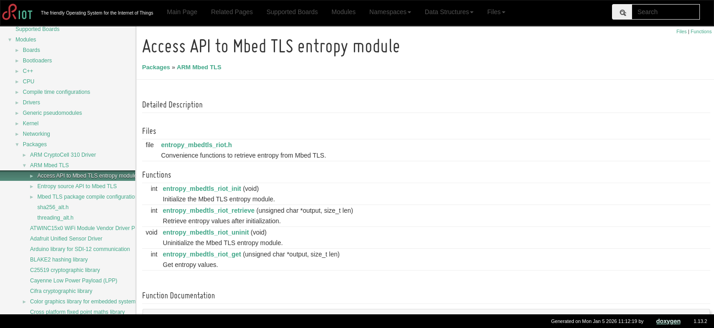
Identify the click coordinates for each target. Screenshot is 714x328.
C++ (28, 71)
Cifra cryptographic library (61, 291)
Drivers (31, 102)
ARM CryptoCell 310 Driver (63, 155)
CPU (28, 81)
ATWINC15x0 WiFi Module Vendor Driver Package (91, 228)
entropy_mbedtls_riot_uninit (207, 232)
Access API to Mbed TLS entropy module (87, 176)
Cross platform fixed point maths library (77, 312)
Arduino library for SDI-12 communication (80, 249)
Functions (701, 31)
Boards (31, 50)
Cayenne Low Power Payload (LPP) (73, 280)
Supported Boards (292, 11)
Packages (35, 144)
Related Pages (232, 11)
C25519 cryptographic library (65, 270)
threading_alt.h (55, 218)
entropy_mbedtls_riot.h (198, 145)
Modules (344, 11)
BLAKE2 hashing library (59, 259)
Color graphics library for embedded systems (84, 301)
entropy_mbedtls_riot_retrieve (210, 210)
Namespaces (390, 11)
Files (496, 11)
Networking (36, 134)
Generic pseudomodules (52, 113)
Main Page (182, 11)
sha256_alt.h (53, 207)
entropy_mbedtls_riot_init (203, 188)
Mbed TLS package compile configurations (89, 197)
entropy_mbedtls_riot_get (203, 254)
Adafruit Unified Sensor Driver (66, 239)
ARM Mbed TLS (49, 165)
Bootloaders (37, 60)
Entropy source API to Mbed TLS (77, 186)
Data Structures (449, 11)
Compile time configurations (56, 92)
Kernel (31, 123)
